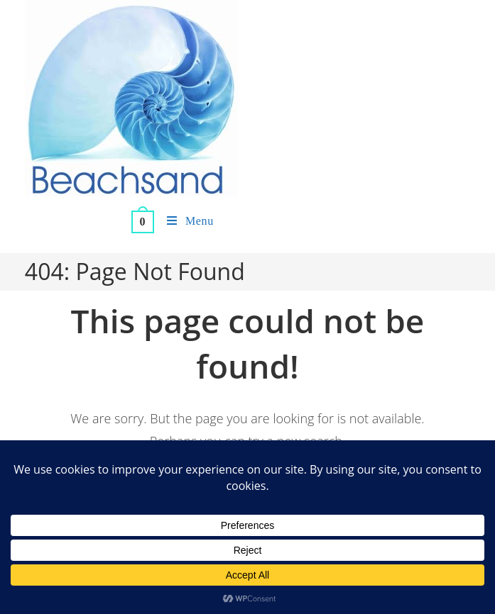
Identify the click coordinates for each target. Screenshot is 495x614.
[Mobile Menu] (185, 221)
